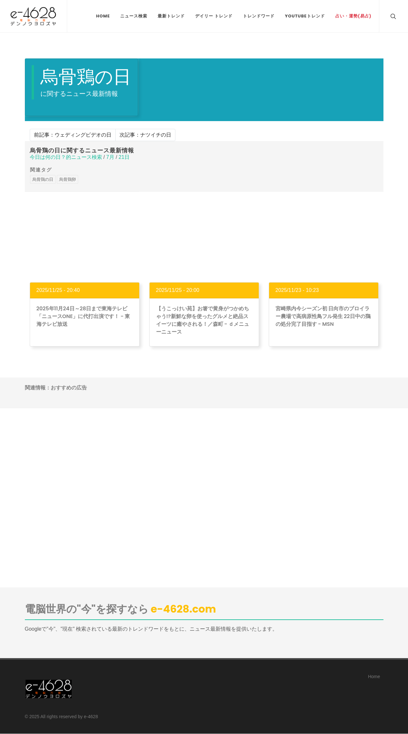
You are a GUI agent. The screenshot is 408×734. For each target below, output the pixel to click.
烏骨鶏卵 (67, 179)
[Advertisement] (204, 237)
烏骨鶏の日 (42, 179)
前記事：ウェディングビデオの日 (72, 135)
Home (374, 676)
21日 (124, 157)
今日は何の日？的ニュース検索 (66, 157)
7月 (110, 157)
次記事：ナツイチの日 (145, 135)
